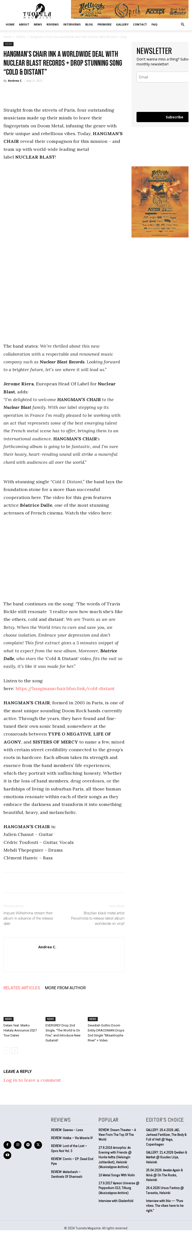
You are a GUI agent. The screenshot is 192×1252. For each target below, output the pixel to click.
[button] (182, 24)
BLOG (89, 24)
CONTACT (140, 24)
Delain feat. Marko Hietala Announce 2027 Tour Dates (20, 1030)
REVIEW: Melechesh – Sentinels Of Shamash (66, 1173)
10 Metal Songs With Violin (116, 1164)
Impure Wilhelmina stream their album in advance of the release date (28, 918)
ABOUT (24, 24)
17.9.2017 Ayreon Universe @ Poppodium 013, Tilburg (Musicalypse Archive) (118, 1176)
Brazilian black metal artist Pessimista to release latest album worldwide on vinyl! (97, 918)
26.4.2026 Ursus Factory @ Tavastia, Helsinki (164, 1183)
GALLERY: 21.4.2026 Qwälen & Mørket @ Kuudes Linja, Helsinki (165, 1155)
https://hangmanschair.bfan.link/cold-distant (65, 688)
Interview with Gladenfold (115, 1189)
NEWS (38, 24)
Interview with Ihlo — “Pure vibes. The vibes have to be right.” (164, 1198)
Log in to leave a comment (32, 1080)
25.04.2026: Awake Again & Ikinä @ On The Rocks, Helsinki (167, 1170)
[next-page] (15, 1050)
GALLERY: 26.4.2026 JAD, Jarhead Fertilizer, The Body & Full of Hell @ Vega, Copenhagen (166, 1136)
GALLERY (122, 24)
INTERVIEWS (72, 24)
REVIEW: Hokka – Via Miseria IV (71, 1137)
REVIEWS (52, 24)
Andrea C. (15, 80)
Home (10, 24)
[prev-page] (7, 1050)
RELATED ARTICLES (22, 987)
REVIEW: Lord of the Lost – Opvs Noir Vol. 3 (68, 1147)
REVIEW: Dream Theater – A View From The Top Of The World (119, 1131)
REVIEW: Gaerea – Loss (66, 1129)
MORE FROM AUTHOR (65, 987)
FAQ (154, 24)
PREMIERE (105, 24)
